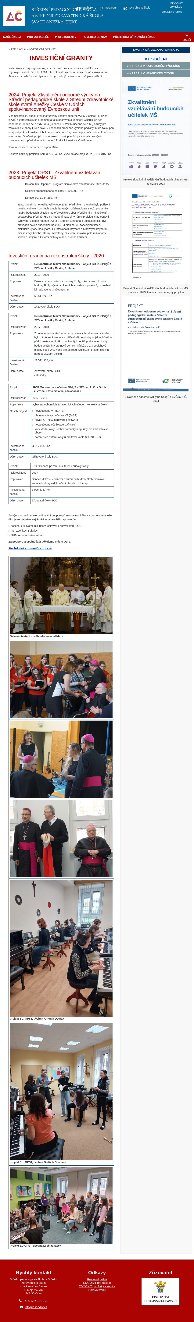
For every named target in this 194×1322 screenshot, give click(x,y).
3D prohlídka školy (139, 7)
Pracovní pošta (97, 1279)
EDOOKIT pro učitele (97, 1282)
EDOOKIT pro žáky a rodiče (97, 1286)
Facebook (87, 7)
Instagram (111, 7)
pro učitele (176, 6)
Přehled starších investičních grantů (30, 548)
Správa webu (97, 1290)
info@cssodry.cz (36, 1307)
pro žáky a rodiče (172, 11)
